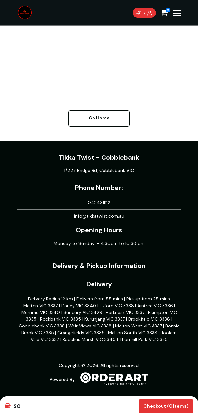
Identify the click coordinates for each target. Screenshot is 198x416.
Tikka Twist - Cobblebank (99, 157)
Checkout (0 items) (166, 406)
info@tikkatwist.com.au (99, 216)
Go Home (99, 118)
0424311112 (99, 202)
